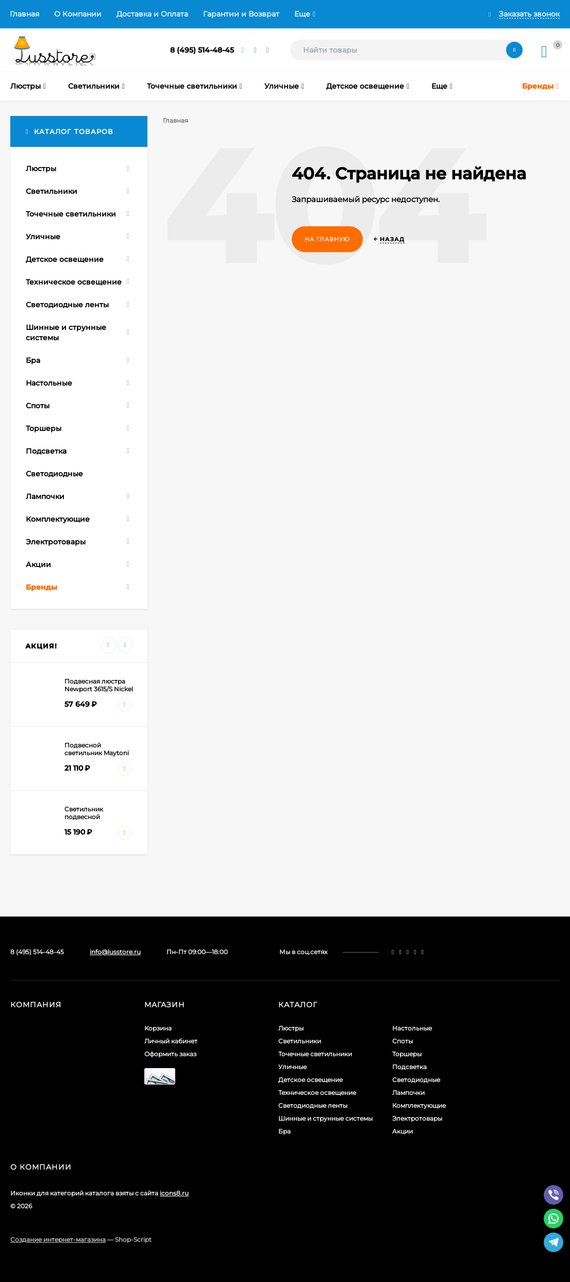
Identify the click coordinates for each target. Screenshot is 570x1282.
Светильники (299, 1041)
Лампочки (408, 1092)
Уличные (292, 1067)
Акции (402, 1131)
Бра (284, 1131)
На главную (327, 239)
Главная (24, 14)
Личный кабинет (170, 1041)
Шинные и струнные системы (325, 1118)
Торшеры (407, 1054)
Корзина (158, 1028)
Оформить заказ (170, 1054)
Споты (402, 1041)
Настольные (412, 1028)
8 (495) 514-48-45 (202, 50)
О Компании (78, 14)
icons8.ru (174, 1193)
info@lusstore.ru (115, 952)
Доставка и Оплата (152, 14)
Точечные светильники (315, 1054)
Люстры (291, 1028)
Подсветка (409, 1067)
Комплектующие (419, 1105)
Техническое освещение (317, 1092)
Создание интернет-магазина (58, 1239)
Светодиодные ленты (312, 1105)
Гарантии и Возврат (241, 14)
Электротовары (417, 1118)
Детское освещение (310, 1080)
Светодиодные (416, 1080)
